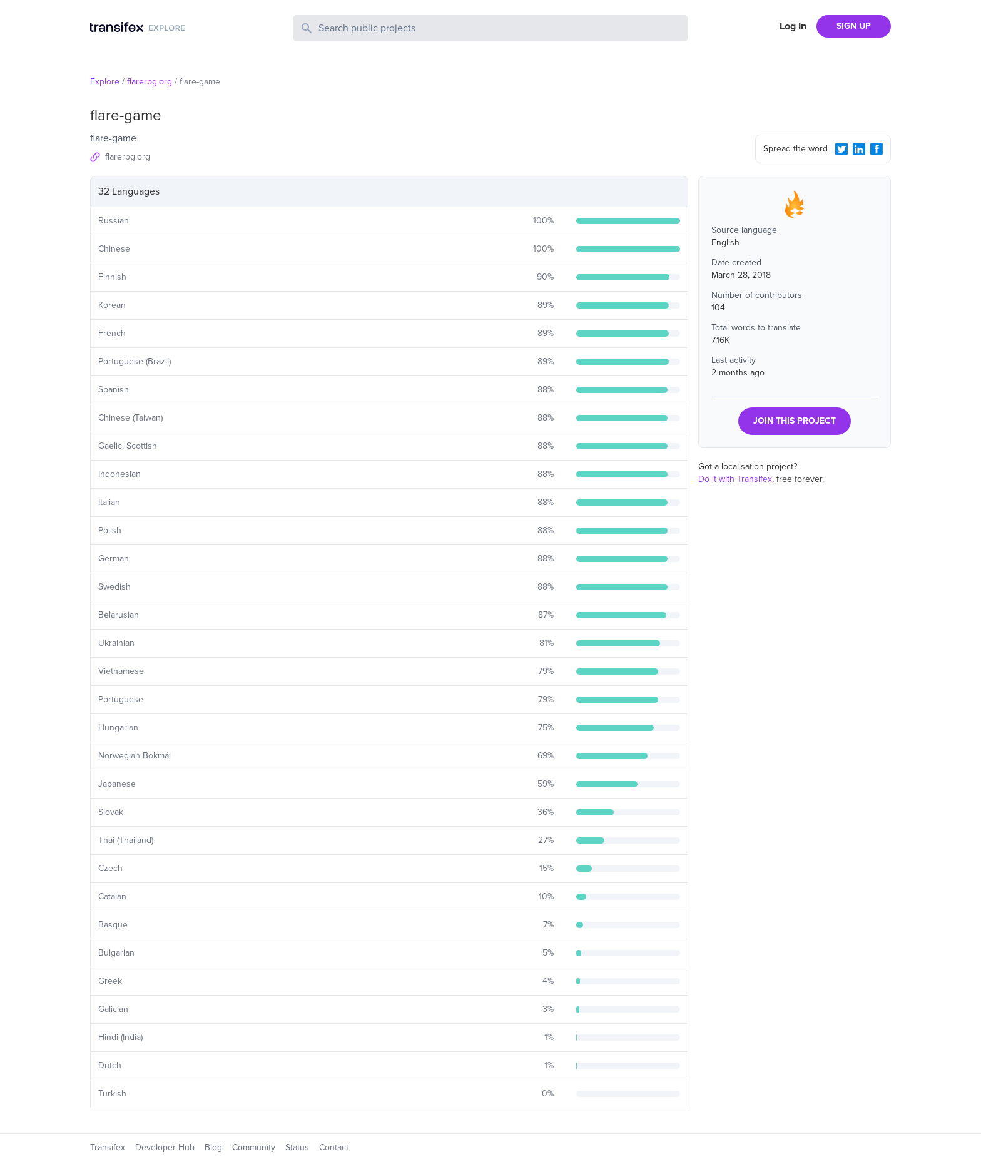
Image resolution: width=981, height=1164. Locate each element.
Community (253, 1147)
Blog (213, 1147)
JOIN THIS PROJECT (794, 421)
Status (297, 1147)
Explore (104, 81)
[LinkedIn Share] (859, 149)
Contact (333, 1147)
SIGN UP (853, 26)
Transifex (107, 1147)
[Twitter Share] (841, 149)
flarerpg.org (149, 81)
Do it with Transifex (735, 479)
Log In (793, 26)
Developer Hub (165, 1147)
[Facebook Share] (876, 149)
